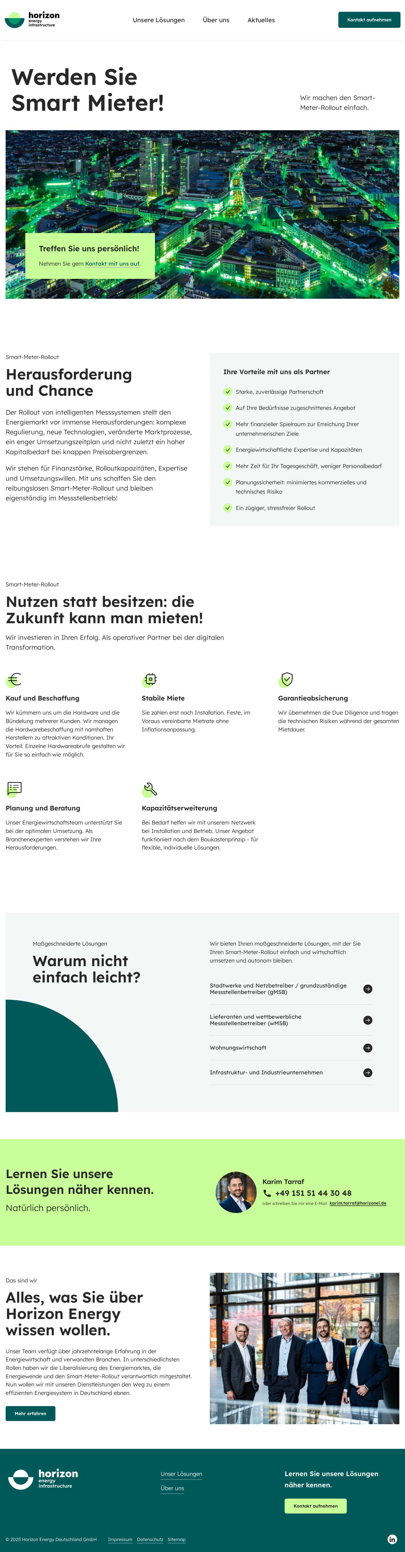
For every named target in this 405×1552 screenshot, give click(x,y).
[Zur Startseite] (32, 20)
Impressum (120, 1539)
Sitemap (177, 1539)
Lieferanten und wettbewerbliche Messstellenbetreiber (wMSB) (256, 1020)
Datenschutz (150, 1539)
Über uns (216, 20)
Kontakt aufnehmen (369, 19)
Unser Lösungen (181, 1473)
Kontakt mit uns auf (112, 263)
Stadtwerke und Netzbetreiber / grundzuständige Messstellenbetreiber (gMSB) (278, 988)
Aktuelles (261, 20)
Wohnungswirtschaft (238, 1047)
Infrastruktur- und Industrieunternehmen (266, 1072)
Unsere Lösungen (159, 20)
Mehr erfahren (30, 1413)
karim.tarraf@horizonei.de (358, 1203)
